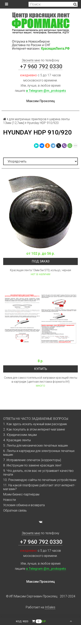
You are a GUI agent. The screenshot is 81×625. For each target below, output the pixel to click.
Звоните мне (31, 60)
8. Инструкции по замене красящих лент (32, 465)
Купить (40, 369)
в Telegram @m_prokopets (46, 91)
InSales (50, 607)
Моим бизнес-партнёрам (21, 494)
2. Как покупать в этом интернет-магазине (34, 429)
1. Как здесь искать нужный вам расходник (35, 424)
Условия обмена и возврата (24, 505)
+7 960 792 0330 (40, 66)
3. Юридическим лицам (20, 435)
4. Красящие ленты (17, 440)
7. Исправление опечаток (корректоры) (32, 460)
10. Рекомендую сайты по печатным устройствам (39, 480)
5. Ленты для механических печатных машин (35, 445)
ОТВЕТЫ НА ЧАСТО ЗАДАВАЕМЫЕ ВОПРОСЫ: (36, 419)
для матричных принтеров (27, 119)
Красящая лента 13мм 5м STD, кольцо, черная (40, 270)
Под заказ (40, 261)
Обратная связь (15, 510)
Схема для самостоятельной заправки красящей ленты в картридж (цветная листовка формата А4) (40, 379)
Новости (9, 500)
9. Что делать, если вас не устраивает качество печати (38, 472)
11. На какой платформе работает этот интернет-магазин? (39, 487)
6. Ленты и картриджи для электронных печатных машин (39, 453)
